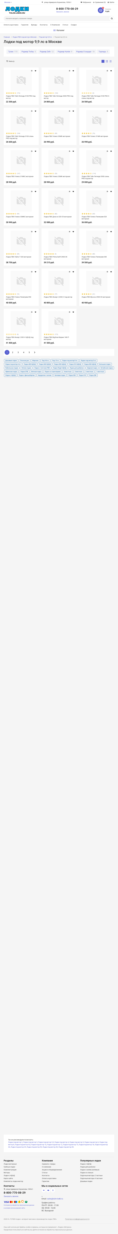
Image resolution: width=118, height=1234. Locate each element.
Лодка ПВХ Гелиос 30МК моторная (57, 136)
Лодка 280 (92, 375)
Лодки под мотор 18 (86, 1145)
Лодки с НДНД (10, 375)
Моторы (7, 1173)
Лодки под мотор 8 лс (69, 360)
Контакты (44, 25)
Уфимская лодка (11, 371)
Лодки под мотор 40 (50, 1147)
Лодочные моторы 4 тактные (91, 1178)
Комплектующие (10, 1170)
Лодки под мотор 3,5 (46, 1142)
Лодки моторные (10, 1164)
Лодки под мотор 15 (70, 1145)
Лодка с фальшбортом (27, 375)
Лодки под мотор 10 (38, 1145)
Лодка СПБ (24, 371)
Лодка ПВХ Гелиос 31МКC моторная (19, 176)
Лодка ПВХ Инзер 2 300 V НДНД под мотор (19, 338)
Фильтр (11, 61)
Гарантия (24, 25)
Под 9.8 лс (45, 360)
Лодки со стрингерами (53, 371)
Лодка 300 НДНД (90, 364)
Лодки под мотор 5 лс (88, 360)
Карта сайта (8, 1178)
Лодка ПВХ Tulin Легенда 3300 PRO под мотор (58, 97)
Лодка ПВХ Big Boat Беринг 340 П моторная (56, 338)
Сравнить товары (48, 1164)
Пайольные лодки (11, 368)
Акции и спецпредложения (52, 1170)
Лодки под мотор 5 (76, 1142)
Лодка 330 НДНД (60, 364)
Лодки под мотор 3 (30, 1142)
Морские (35, 360)
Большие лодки (105, 364)
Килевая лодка (60, 375)
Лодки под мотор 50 (66, 1147)
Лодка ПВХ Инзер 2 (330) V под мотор (58, 297)
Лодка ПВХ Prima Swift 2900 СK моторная (55, 258)
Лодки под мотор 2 (15, 1142)
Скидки (74, 25)
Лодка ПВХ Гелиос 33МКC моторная (19, 217)
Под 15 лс (55, 360)
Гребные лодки (9, 1167)
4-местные (67, 371)
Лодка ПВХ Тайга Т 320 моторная (18, 257)
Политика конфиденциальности (77, 1219)
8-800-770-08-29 (67, 8)
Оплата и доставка (11, 25)
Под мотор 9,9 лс (45, 37)
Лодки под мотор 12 (54, 1145)
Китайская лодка (107, 368)
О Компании (55, 25)
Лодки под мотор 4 (61, 1142)
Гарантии (45, 1181)
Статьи (65, 25)
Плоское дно (24, 360)
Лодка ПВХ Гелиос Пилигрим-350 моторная (18, 298)
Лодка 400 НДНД (30, 364)
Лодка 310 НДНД (75, 364)
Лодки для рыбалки (77, 368)
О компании (46, 1167)
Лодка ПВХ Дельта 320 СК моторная (58, 217)
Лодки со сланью (86, 1173)
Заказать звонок (62, 12)
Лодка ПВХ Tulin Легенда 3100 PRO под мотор (20, 97)
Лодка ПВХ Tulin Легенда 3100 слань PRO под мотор (20, 137)
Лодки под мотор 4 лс (13, 364)
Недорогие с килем (44, 375)
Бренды (34, 25)
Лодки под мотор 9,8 (22, 1145)
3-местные (78, 371)
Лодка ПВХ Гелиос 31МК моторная (95, 136)
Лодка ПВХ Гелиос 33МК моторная (57, 176)
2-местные (89, 371)
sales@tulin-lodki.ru (55, 1199)
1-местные (100, 371)
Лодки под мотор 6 (91, 1142)
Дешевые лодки (11, 360)
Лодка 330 (72, 375)
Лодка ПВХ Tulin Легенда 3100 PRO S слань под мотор (95, 97)
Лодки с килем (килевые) (89, 1170)
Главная (7, 37)
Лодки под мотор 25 (18, 1147)
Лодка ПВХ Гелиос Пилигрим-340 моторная (94, 258)
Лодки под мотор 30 (34, 1147)
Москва (7, 2)
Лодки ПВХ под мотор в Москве (25, 37)
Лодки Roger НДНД (59, 368)
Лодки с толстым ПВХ (42, 368)
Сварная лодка (92, 368)
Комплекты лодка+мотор (13, 1181)
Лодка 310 (82, 375)
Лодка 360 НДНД (45, 364)
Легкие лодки (26, 368)
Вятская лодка (36, 371)
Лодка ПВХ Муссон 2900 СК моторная (96, 297)
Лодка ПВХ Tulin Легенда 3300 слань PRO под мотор (95, 177)
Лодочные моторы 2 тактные (91, 1175)
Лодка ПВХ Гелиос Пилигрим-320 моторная (94, 218)
